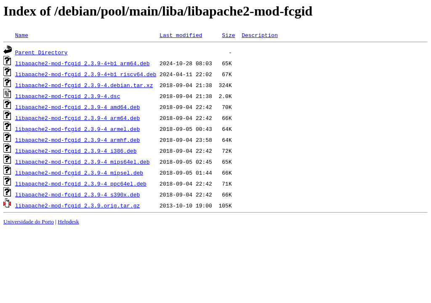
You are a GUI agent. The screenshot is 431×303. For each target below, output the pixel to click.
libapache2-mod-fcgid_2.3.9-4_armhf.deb (77, 140)
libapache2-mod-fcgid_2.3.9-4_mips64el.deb (82, 161)
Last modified (181, 35)
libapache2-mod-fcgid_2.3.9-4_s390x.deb (77, 194)
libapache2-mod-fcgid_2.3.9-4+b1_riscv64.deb (85, 74)
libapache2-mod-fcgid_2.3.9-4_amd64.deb (77, 107)
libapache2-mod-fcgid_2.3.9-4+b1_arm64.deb (82, 63)
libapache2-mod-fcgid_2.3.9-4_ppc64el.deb (80, 183)
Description (260, 35)
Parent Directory (41, 52)
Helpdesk (68, 221)
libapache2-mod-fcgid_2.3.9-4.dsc (67, 96)
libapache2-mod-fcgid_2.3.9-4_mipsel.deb (79, 172)
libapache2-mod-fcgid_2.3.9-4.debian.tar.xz (84, 85)
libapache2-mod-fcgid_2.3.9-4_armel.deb (77, 129)
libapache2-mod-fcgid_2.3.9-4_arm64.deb (77, 118)
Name (21, 35)
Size (228, 35)
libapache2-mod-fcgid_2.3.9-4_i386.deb (76, 150)
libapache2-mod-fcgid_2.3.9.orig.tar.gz (77, 205)
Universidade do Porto (28, 221)
